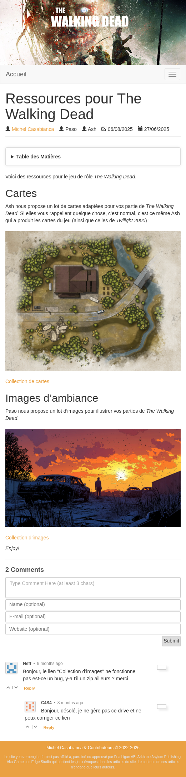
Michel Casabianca (33, 129)
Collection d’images (27, 537)
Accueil (16, 74)
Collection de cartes (27, 381)
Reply (29, 688)
